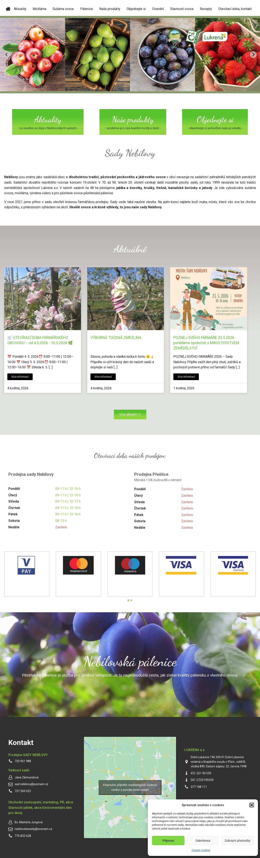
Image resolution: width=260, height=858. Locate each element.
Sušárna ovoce (63, 9)
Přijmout (168, 840)
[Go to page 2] (131, 600)
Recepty (206, 9)
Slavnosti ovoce (182, 9)
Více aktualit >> (130, 414)
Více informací (20, 376)
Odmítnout (203, 840)
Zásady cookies (201, 850)
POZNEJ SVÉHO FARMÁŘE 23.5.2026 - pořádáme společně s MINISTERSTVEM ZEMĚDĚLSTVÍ (206, 342)
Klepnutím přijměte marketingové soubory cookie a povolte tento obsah (130, 787)
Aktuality (20, 9)
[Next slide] (253, 54)
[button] (252, 805)
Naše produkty (109, 9)
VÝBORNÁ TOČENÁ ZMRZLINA (115, 337)
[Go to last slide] (6, 54)
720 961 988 (23, 761)
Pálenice (86, 9)
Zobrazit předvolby (237, 840)
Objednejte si (136, 9)
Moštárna (39, 9)
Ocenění (158, 9)
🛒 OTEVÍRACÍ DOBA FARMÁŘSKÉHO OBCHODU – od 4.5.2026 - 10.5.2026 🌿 (40, 340)
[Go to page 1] (128, 600)
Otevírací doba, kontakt (235, 9)
